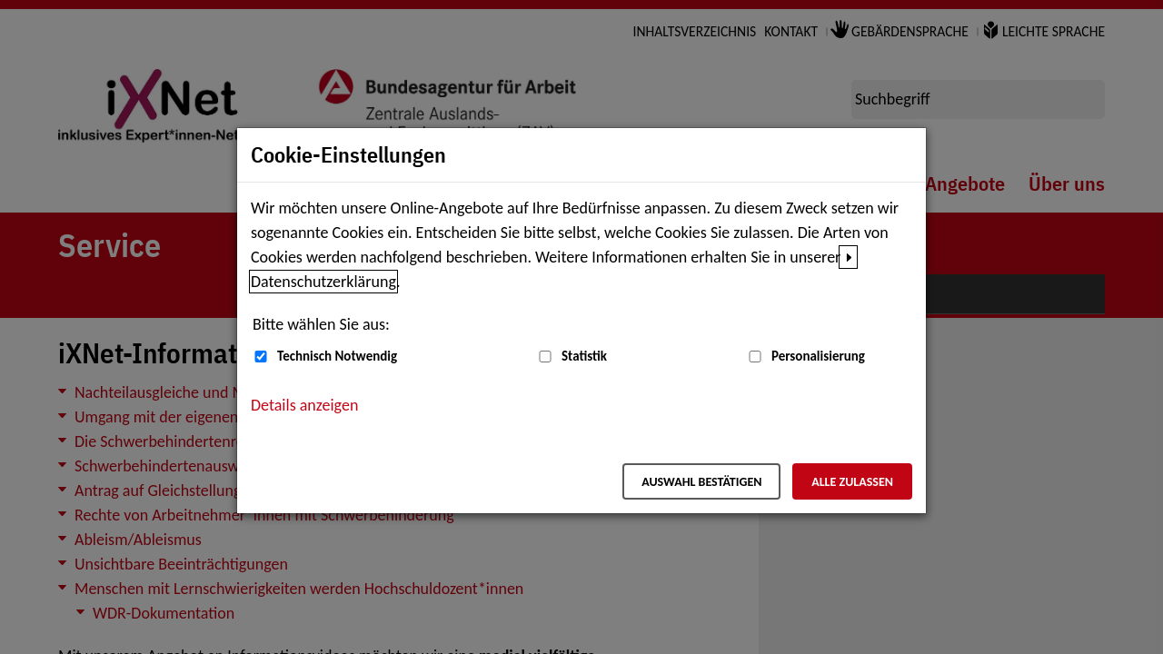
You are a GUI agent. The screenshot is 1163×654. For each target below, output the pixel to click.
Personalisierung (818, 356)
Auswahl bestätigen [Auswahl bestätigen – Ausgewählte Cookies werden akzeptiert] (701, 482)
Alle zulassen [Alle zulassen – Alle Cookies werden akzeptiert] (852, 482)
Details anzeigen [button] (304, 405)
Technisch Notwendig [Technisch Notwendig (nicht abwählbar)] (337, 356)
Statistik (584, 356)
